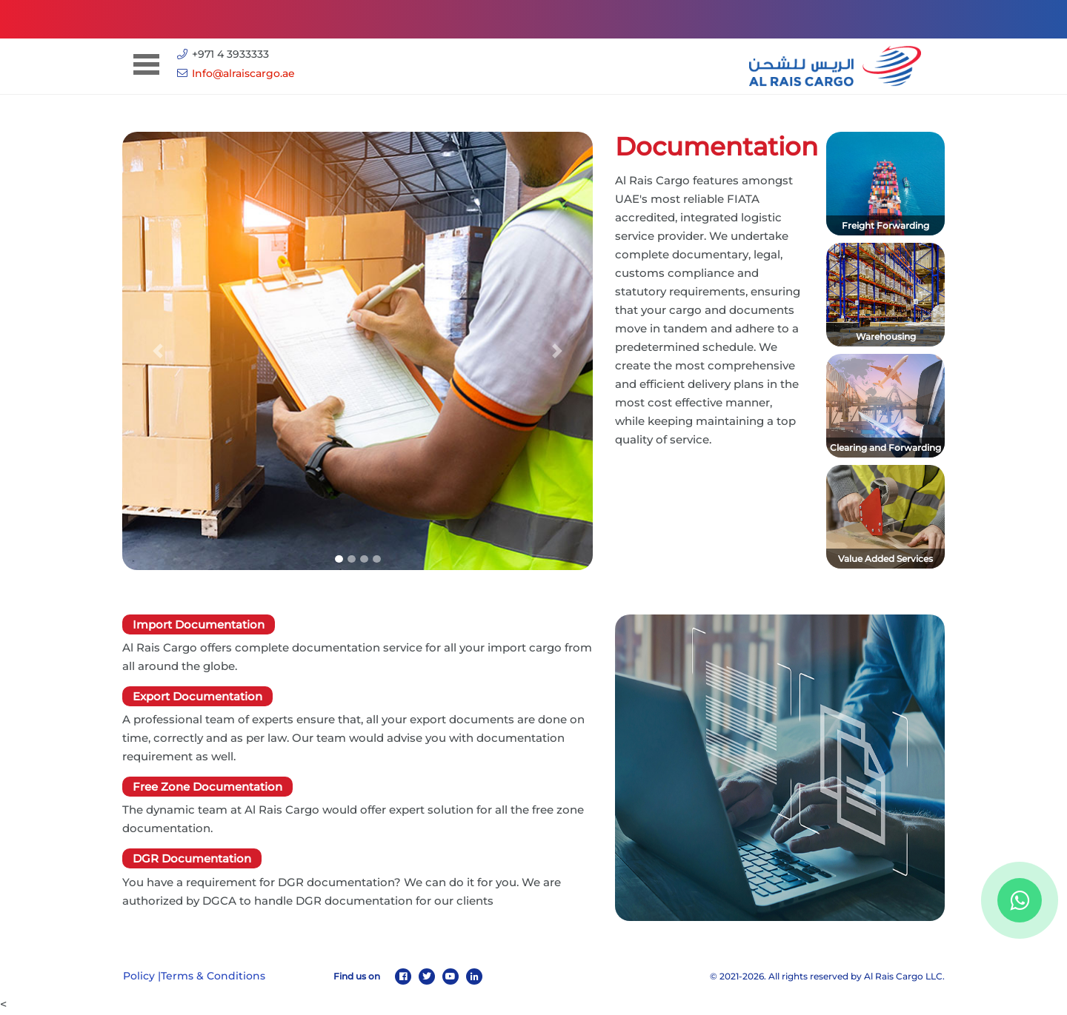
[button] (157, 351)
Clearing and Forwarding (885, 447)
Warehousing (886, 336)
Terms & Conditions (213, 975)
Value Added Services (885, 558)
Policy (139, 975)
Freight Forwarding (885, 225)
